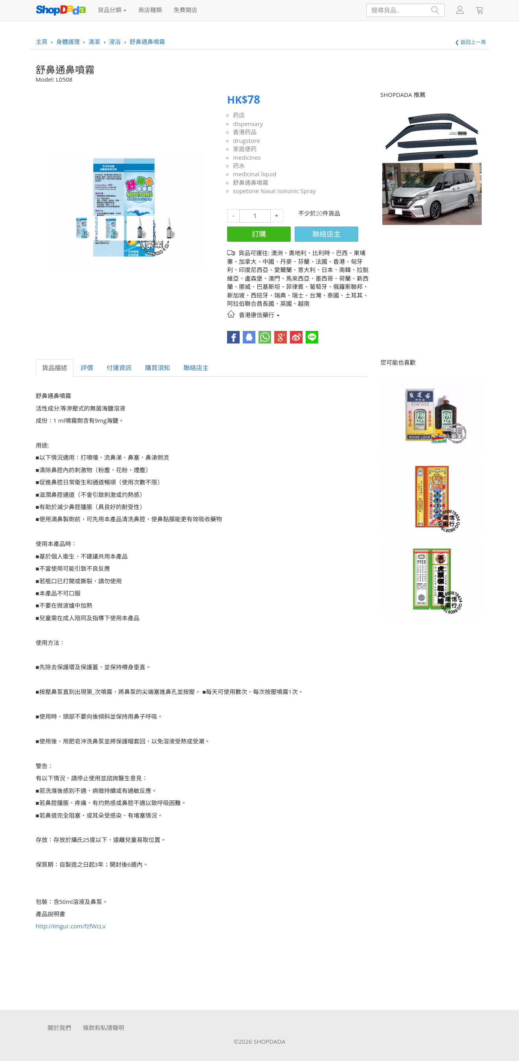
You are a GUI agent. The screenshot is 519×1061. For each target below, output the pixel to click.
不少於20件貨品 (319, 213)
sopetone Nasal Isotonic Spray (274, 191)
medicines (247, 157)
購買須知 (157, 367)
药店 (239, 115)
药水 (239, 166)
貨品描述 (54, 367)
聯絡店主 (326, 234)
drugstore (246, 140)
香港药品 (245, 132)
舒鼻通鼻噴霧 (250, 182)
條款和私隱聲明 (103, 1028)
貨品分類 (112, 10)
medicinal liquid (254, 174)
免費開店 (185, 10)
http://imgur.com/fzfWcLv (71, 926)
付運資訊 (119, 367)
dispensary (248, 124)
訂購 (259, 234)
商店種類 (150, 10)
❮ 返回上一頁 (470, 42)
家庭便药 (245, 149)
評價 (87, 367)
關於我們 (59, 1028)
